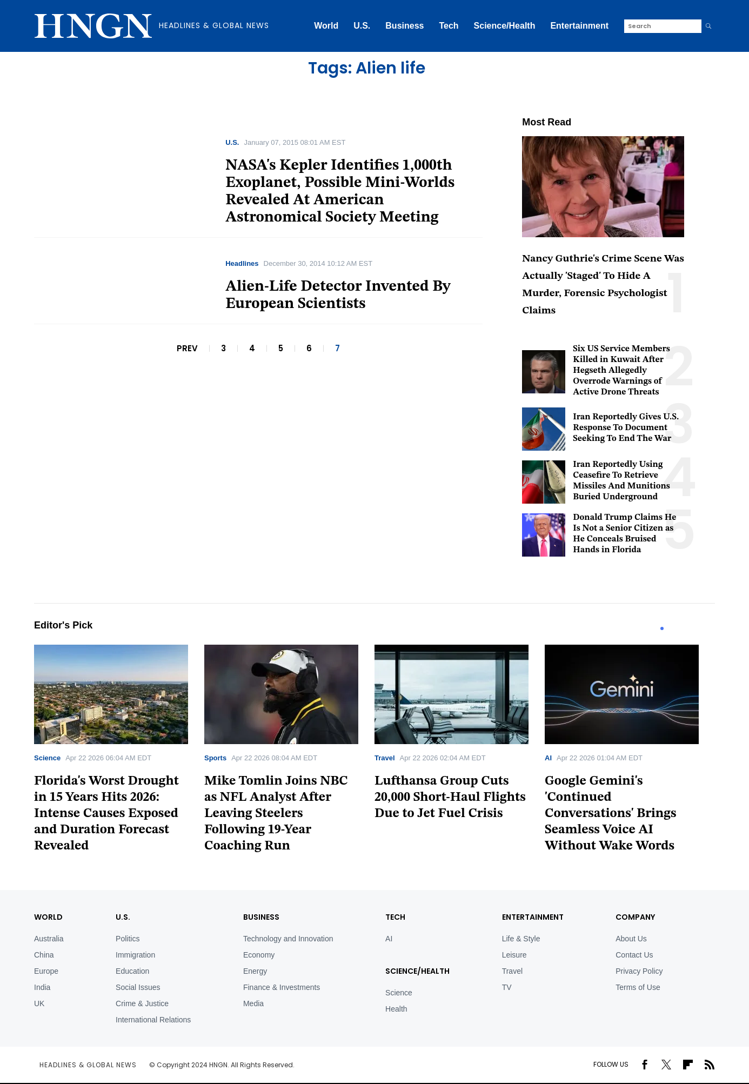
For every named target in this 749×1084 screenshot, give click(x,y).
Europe (46, 971)
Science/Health (505, 25)
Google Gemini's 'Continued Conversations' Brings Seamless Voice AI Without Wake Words (611, 814)
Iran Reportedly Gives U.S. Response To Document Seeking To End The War (626, 428)
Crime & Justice (142, 1003)
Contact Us (634, 955)
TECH (395, 917)
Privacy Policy (639, 971)
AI (548, 758)
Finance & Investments (281, 987)
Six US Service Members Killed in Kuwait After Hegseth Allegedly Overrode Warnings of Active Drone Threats (621, 371)
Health (396, 1009)
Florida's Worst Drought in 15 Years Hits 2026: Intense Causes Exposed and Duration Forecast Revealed (106, 814)
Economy (259, 955)
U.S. (361, 25)
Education (132, 971)
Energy (255, 971)
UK (39, 1003)
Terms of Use (638, 987)
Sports (215, 758)
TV (507, 987)
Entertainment (579, 25)
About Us (631, 938)
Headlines (241, 263)
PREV (187, 348)
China (44, 955)
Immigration (135, 955)
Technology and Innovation (288, 938)
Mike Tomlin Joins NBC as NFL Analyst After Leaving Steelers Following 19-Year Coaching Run (276, 814)
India (42, 987)
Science (47, 758)
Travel (384, 758)
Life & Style (521, 938)
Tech (448, 25)
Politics (127, 938)
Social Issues (138, 987)
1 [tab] (662, 628)
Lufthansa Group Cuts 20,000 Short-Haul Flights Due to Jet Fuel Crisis (450, 797)
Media (253, 1003)
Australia (48, 938)
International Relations (153, 1019)
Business (404, 25)
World (326, 25)
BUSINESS (261, 917)
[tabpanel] (119, 752)
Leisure (514, 955)
